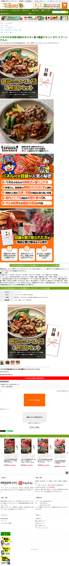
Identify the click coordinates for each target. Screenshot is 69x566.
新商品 (10, 32)
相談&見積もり (5, 13)
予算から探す (16, 10)
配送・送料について (40, 521)
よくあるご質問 (58, 8)
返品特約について (4, 409)
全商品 (6, 25)
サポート (38, 515)
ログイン (33, 8)
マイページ (4, 515)
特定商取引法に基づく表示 (6, 541)
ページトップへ (67, 473)
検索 (67, 12)
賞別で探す (25, 10)
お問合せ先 (39, 497)
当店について (5, 10)
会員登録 (37, 8)
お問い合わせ (3, 538)
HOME (1, 23)
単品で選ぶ (35, 10)
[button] (2, 453)
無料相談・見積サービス (40, 1)
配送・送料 (39, 477)
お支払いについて (40, 523)
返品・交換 (4, 497)
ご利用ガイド (52, 8)
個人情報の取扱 (3, 544)
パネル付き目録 (8, 23)
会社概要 (2, 535)
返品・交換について (40, 525)
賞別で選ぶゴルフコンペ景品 (11, 30)
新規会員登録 (4, 518)
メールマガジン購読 (6, 523)
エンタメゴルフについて (45, 8)
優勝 (20, 30)
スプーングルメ (18, 292)
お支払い (3, 477)
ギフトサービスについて (41, 528)
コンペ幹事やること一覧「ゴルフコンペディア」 (57, 1)
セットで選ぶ (46, 10)
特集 (6, 32)
